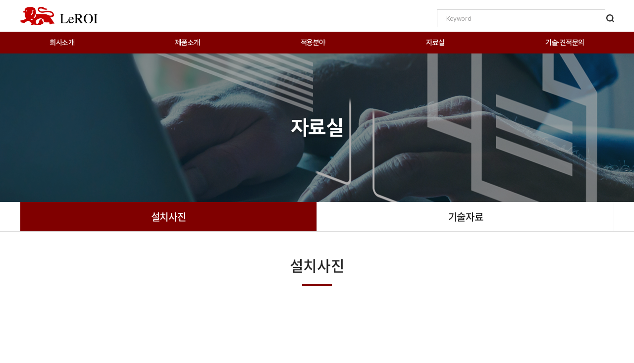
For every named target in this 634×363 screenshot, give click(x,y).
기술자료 (465, 216)
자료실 (435, 42)
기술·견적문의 (564, 42)
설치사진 (168, 216)
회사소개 (62, 42)
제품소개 (187, 42)
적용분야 (313, 42)
